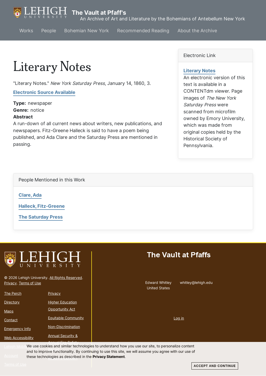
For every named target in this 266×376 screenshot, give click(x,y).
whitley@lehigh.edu (196, 281)
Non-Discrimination (64, 326)
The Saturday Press (41, 217)
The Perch (12, 293)
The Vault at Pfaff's (42, 13)
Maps (8, 311)
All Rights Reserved (66, 277)
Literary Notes (199, 70)
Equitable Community (66, 317)
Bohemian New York (86, 30)
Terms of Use (30, 283)
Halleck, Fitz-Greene (42, 206)
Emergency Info (17, 328)
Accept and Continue (215, 366)
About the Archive (197, 30)
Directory (12, 302)
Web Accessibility (19, 337)
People (48, 30)
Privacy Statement (109, 356)
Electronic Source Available (44, 92)
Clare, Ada (30, 195)
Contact (11, 319)
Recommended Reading (143, 30)
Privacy (10, 283)
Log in (179, 318)
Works (26, 30)
